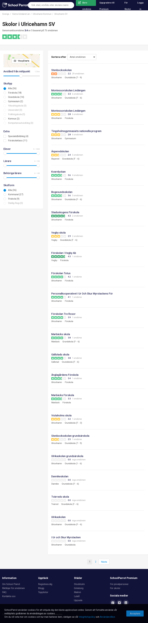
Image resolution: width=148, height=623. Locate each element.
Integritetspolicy (87, 617)
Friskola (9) (13, 199)
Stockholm (79, 584)
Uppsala (78, 600)
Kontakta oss (8, 596)
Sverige (5, 14)
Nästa (104, 562)
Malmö (77, 592)
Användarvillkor (107, 617)
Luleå (76, 596)
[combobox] (51, 5)
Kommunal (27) (15, 194)
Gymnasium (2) (15, 101)
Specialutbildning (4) (18, 136)
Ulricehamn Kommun (42, 14)
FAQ (4, 592)
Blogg (41, 588)
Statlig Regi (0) (15, 203)
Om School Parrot (11, 584)
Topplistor (43, 592)
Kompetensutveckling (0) (20, 123)
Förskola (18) (15, 93)
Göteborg (78, 588)
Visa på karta (23, 60)
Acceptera (135, 613)
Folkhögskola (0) (16, 114)
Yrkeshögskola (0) (17, 105)
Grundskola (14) (16, 97)
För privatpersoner (119, 584)
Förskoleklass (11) (17, 140)
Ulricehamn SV (60, 14)
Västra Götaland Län (21, 14)
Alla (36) (12, 88)
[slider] (21, 75)
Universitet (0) (15, 110)
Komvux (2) (14, 118)
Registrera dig (45, 584)
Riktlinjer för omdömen (13, 588)
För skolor (115, 588)
